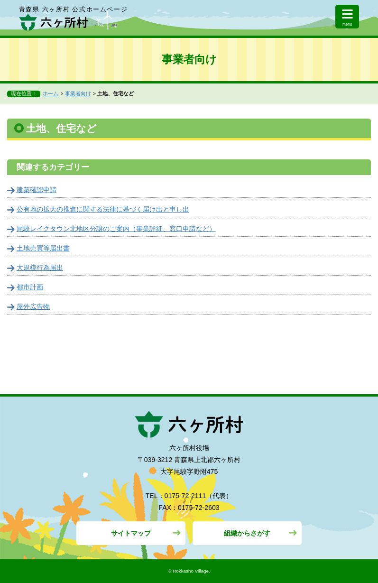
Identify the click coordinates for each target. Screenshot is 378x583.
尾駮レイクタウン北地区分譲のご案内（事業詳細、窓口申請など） (116, 228)
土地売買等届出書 (43, 248)
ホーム (50, 93)
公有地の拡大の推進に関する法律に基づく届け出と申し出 (103, 209)
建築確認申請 (36, 190)
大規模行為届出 (40, 267)
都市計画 (30, 287)
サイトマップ (131, 533)
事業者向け (78, 93)
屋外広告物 (33, 306)
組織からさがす (247, 533)
